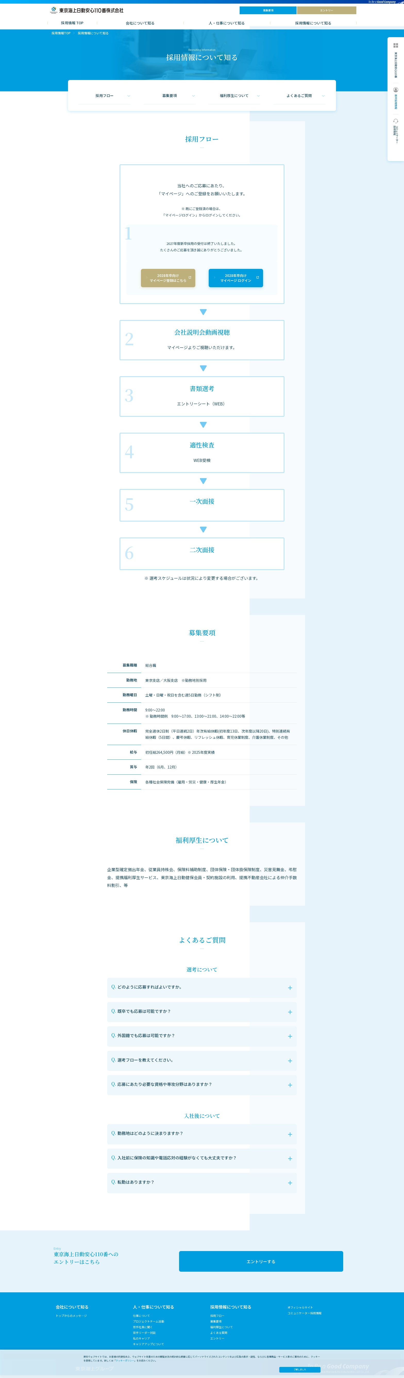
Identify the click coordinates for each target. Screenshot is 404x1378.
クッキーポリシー (125, 1360)
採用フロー (217, 1318)
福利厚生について (221, 1330)
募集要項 (216, 1324)
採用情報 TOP (72, 22)
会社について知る (140, 23)
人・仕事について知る (227, 23)
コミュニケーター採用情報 (305, 1316)
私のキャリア (141, 1341)
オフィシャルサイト (300, 1310)
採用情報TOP (61, 36)
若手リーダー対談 (144, 1335)
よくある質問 (218, 1335)
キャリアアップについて (148, 1347)
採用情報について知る (313, 23)
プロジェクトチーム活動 (148, 1324)
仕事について (141, 1318)
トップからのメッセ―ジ (71, 1318)
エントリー (217, 1341)
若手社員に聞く (143, 1330)
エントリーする (261, 1264)
